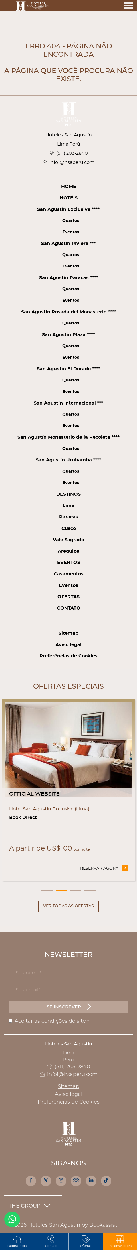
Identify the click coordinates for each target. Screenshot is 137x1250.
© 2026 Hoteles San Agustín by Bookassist (63, 1225)
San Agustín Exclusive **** (68, 209)
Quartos (70, 220)
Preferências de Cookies (68, 656)
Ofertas (68, 597)
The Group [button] (30, 1206)
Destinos (68, 494)
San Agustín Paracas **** (68, 277)
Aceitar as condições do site (50, 1021)
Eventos (71, 232)
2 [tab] (61, 890)
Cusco (68, 528)
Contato (68, 608)
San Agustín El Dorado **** (68, 369)
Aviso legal (68, 644)
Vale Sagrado (68, 540)
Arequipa (69, 551)
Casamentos (69, 574)
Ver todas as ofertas (68, 906)
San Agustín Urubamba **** (68, 460)
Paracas (68, 517)
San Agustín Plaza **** (68, 334)
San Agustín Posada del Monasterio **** (68, 312)
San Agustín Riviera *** (68, 243)
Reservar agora (104, 868)
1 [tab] (47, 890)
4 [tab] (90, 890)
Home (68, 186)
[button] (120, 1241)
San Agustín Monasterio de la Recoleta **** (68, 437)
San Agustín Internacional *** (68, 403)
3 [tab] (75, 890)
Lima (68, 505)
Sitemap (68, 633)
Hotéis (69, 198)
